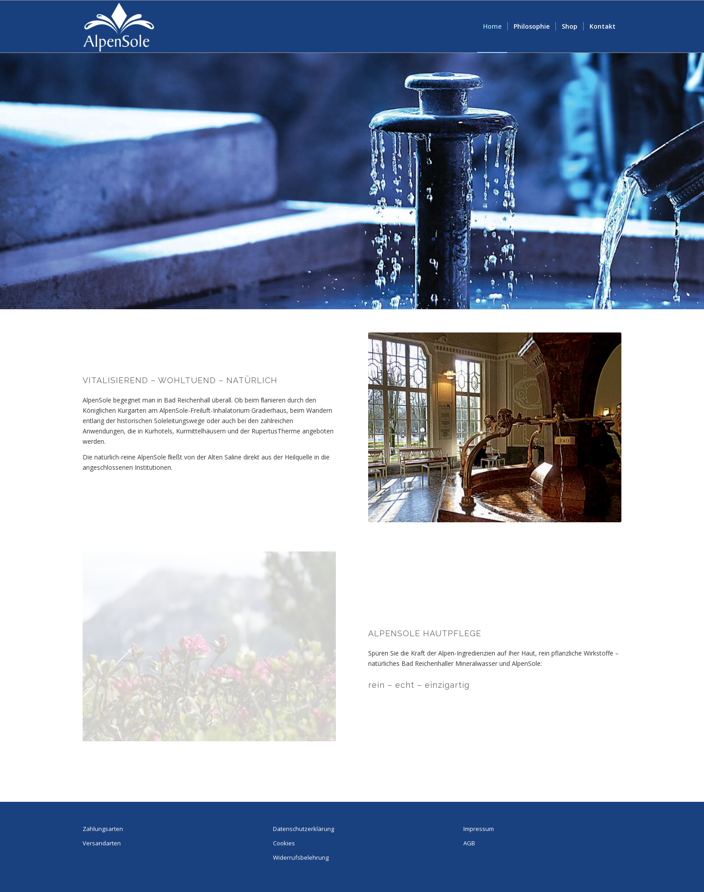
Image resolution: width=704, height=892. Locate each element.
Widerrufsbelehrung (301, 857)
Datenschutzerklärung (303, 829)
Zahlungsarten (103, 829)
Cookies (284, 843)
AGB (469, 843)
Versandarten (102, 843)
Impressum (478, 829)
